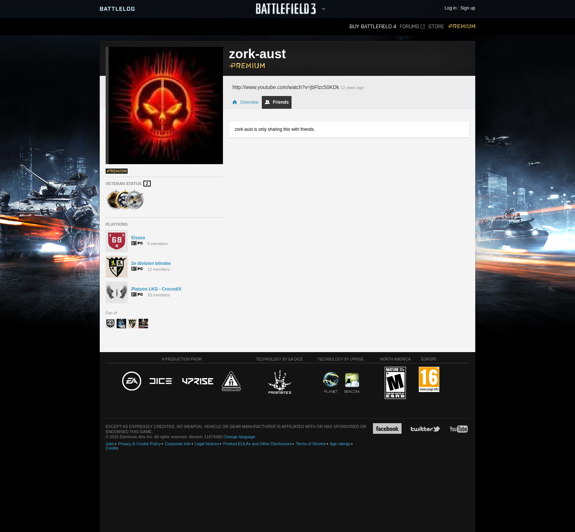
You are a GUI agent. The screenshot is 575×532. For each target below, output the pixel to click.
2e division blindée (151, 263)
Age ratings (340, 444)
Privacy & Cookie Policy (139, 444)
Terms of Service (311, 444)
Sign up (467, 8)
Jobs (110, 444)
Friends (277, 102)
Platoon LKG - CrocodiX (156, 289)
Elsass (138, 237)
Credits (112, 448)
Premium (461, 26)
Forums (412, 26)
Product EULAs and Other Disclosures (257, 444)
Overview (245, 102)
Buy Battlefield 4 (372, 26)
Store (436, 26)
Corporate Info (177, 444)
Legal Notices (207, 444)
